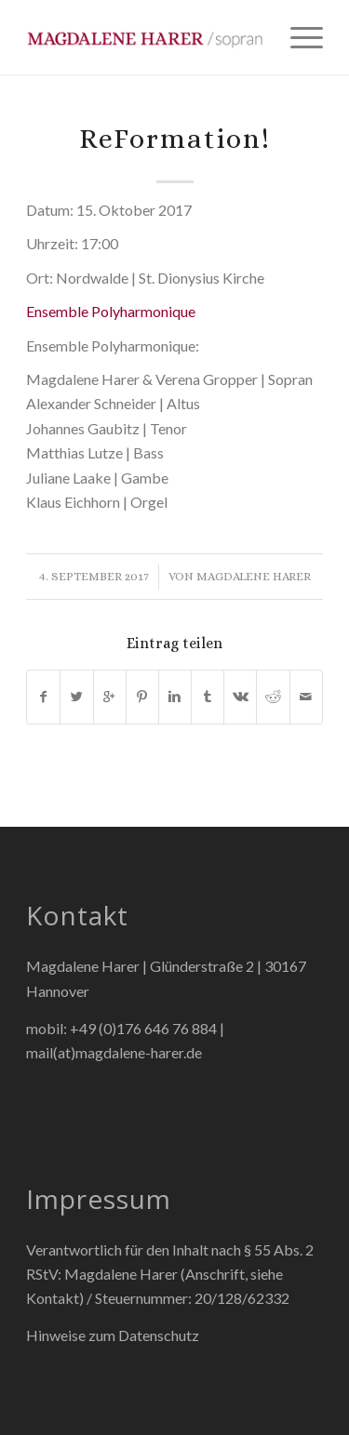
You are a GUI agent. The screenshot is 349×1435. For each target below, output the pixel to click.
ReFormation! (175, 138)
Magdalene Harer (253, 576)
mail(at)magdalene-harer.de (114, 1052)
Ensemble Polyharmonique (110, 311)
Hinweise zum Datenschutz (112, 1335)
